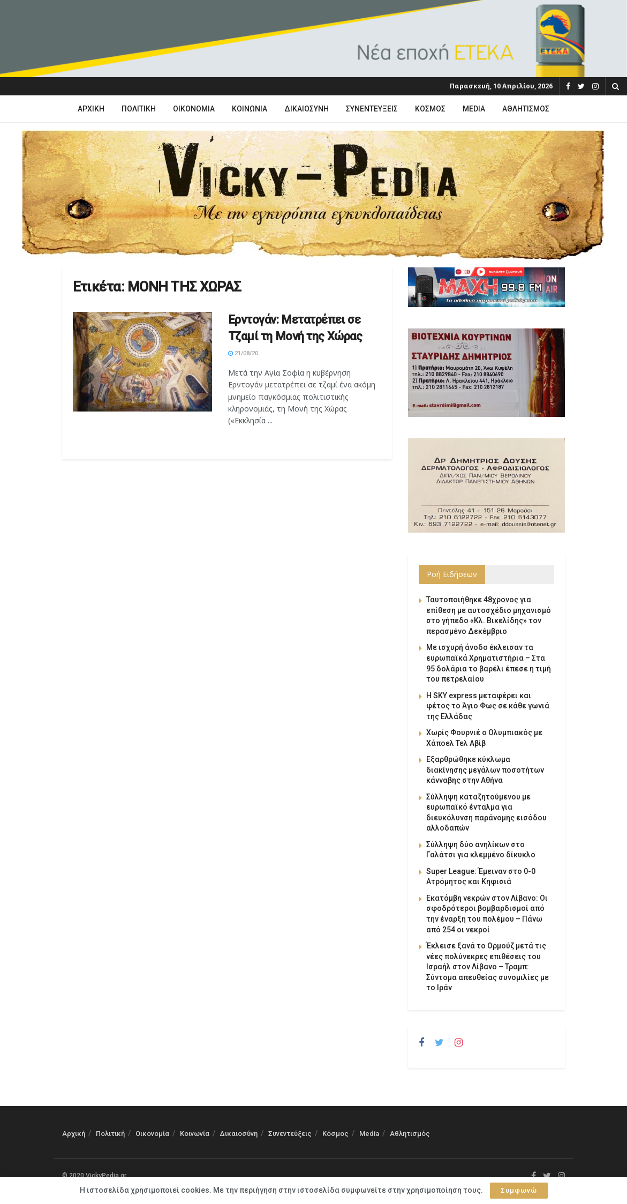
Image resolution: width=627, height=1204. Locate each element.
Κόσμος (430, 108)
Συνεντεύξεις (372, 108)
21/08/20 (243, 353)
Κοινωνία (249, 108)
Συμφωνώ (519, 1190)
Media (474, 108)
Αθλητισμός (525, 108)
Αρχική (91, 108)
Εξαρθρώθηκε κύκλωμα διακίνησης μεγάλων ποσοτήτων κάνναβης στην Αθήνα (485, 769)
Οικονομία (194, 108)
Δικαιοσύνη (306, 108)
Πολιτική (139, 108)
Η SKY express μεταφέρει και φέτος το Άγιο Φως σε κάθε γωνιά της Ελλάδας (487, 706)
